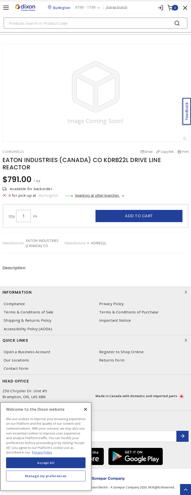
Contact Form (16, 368)
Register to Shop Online (121, 352)
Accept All (46, 463)
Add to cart (139, 216)
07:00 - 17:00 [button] (85, 7)
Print (185, 151)
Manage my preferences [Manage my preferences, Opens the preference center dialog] (46, 476)
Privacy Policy (111, 303)
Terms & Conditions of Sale (29, 312)
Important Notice (115, 320)
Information (95, 292)
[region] (46, 446)
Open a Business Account (27, 352)
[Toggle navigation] (6, 7)
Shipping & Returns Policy (27, 320)
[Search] (95, 23)
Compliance (14, 303)
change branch (116, 7)
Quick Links (95, 340)
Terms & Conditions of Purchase (129, 312)
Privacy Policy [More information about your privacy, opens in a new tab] (42, 452)
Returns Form (111, 360)
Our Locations (16, 360)
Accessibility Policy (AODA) (28, 329)
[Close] (85, 409)
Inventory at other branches (97, 195)
